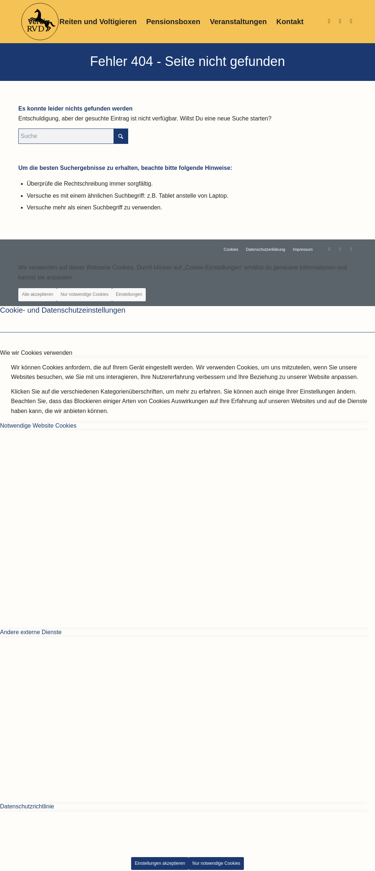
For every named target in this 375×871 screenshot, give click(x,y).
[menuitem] (39, 21)
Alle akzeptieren (37, 294)
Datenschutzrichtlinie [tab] (27, 806)
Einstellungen (129, 294)
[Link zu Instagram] (329, 21)
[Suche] (73, 136)
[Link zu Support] (351, 21)
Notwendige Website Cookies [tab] (38, 426)
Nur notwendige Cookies (84, 294)
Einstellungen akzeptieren (160, 863)
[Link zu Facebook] (340, 21)
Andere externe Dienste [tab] (31, 632)
